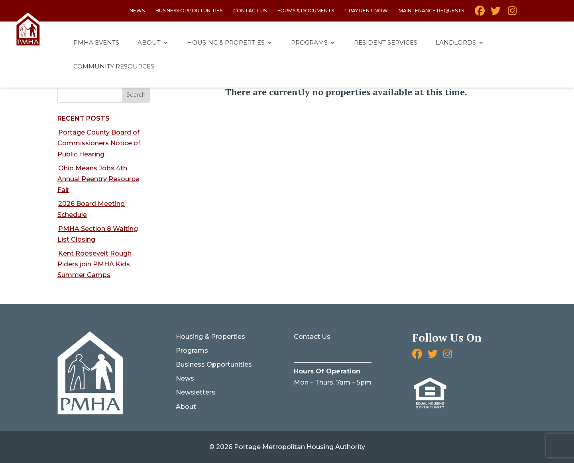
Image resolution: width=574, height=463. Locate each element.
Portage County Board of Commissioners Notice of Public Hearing (98, 143)
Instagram (512, 14)
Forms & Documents (305, 11)
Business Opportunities (188, 11)
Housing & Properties (226, 43)
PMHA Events (96, 43)
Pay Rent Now (368, 11)
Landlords (456, 43)
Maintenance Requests (431, 11)
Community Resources (113, 67)
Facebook (480, 14)
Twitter (496, 14)
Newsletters (195, 392)
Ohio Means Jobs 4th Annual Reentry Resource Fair (98, 178)
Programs (309, 43)
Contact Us (250, 11)
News (137, 11)
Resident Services (385, 43)
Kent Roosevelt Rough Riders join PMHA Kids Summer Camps (94, 264)
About (149, 43)
